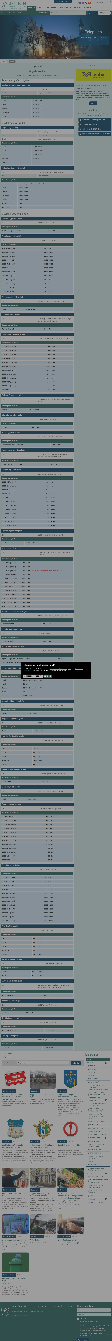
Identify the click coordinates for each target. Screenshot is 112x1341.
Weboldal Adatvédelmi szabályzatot (60, 669)
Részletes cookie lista (33, 676)
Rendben (47, 676)
